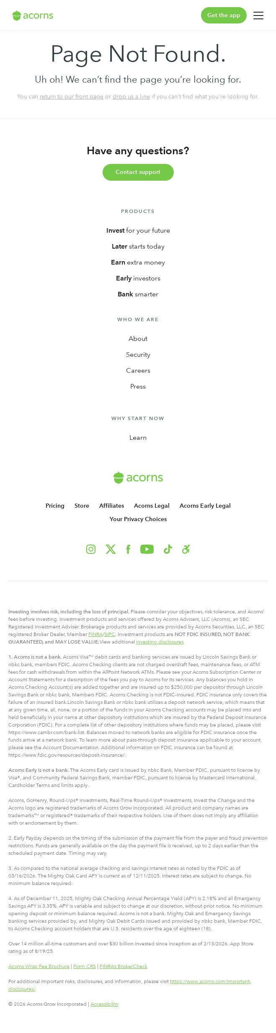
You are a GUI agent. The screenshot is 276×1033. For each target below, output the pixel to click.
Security (138, 354)
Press (138, 386)
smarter (138, 294)
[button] (186, 549)
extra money (138, 262)
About (138, 339)
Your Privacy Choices (138, 519)
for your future (138, 230)
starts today (138, 246)
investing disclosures (159, 642)
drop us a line (131, 96)
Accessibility (104, 1004)
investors (138, 278)
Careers (138, 370)
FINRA (95, 634)
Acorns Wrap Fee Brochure (39, 966)
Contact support (138, 172)
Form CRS (84, 966)
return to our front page (71, 96)
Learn (138, 437)
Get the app (223, 15)
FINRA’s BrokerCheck (123, 966)
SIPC (109, 634)
